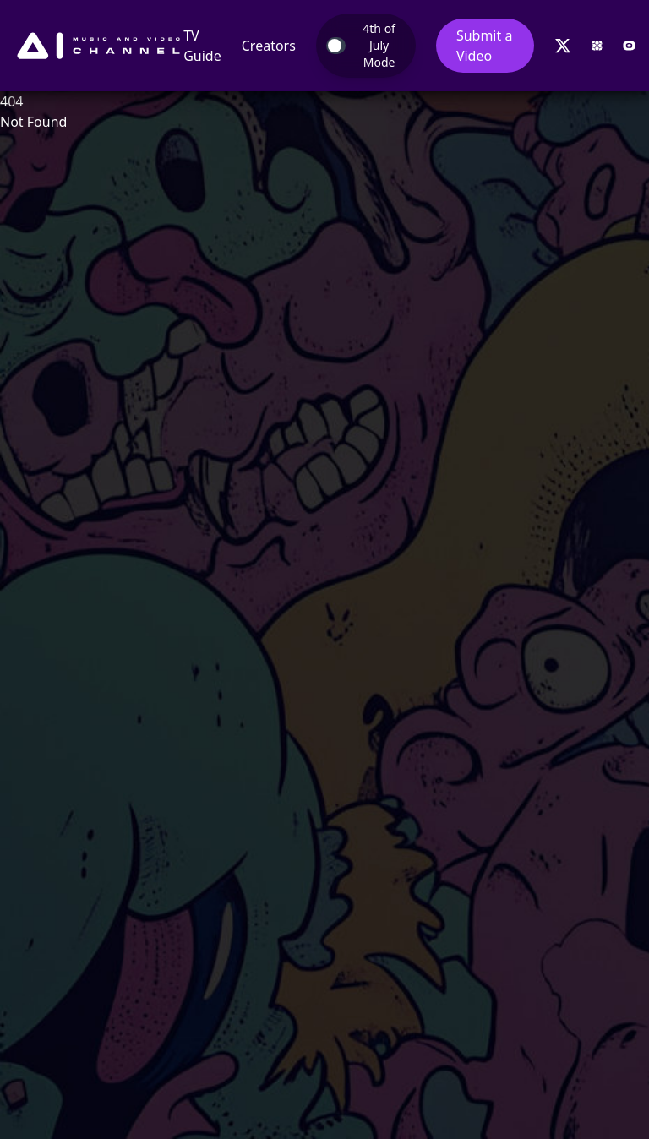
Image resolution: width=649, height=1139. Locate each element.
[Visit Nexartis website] (597, 45)
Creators (269, 45)
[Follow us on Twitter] (562, 45)
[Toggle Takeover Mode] (366, 46)
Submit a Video (484, 45)
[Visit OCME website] (629, 45)
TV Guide (202, 45)
